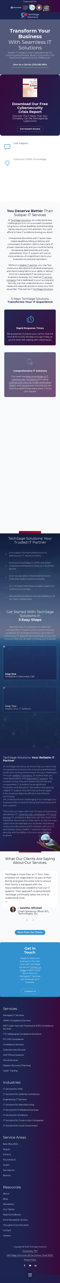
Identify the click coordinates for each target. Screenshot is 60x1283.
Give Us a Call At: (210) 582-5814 (30, 64)
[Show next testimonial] (33, 920)
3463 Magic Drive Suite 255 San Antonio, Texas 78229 (30, 1255)
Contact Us (9, 1279)
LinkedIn (35, 1265)
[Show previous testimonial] (27, 920)
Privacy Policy (30, 1260)
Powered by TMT (30, 1251)
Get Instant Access (30, 129)
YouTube (30, 1265)
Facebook (24, 1265)
